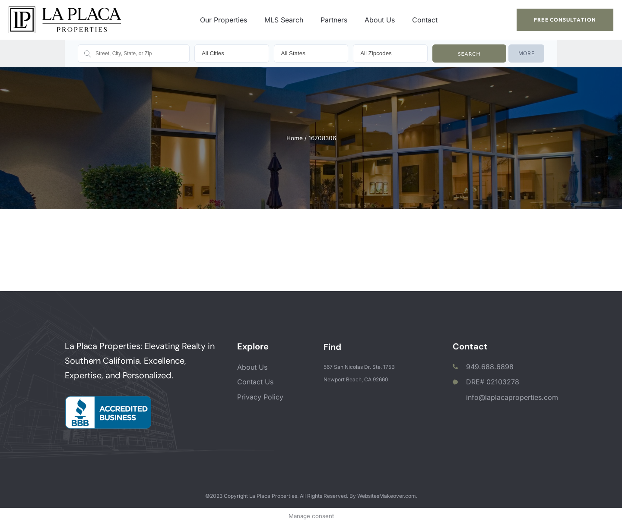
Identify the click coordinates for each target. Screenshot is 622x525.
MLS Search (283, 20)
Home (294, 138)
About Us (380, 20)
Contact (425, 20)
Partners (334, 20)
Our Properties (223, 20)
